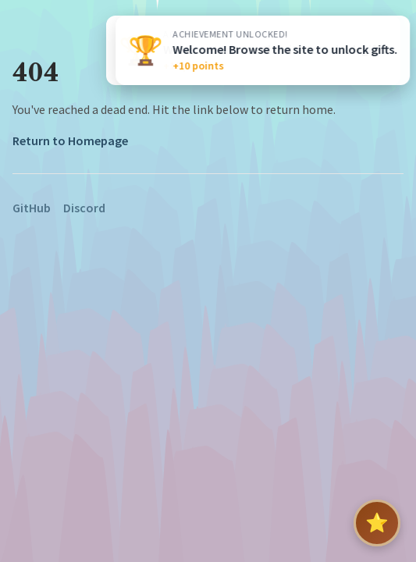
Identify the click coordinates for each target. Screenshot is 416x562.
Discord (84, 207)
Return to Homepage (70, 140)
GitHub (31, 207)
